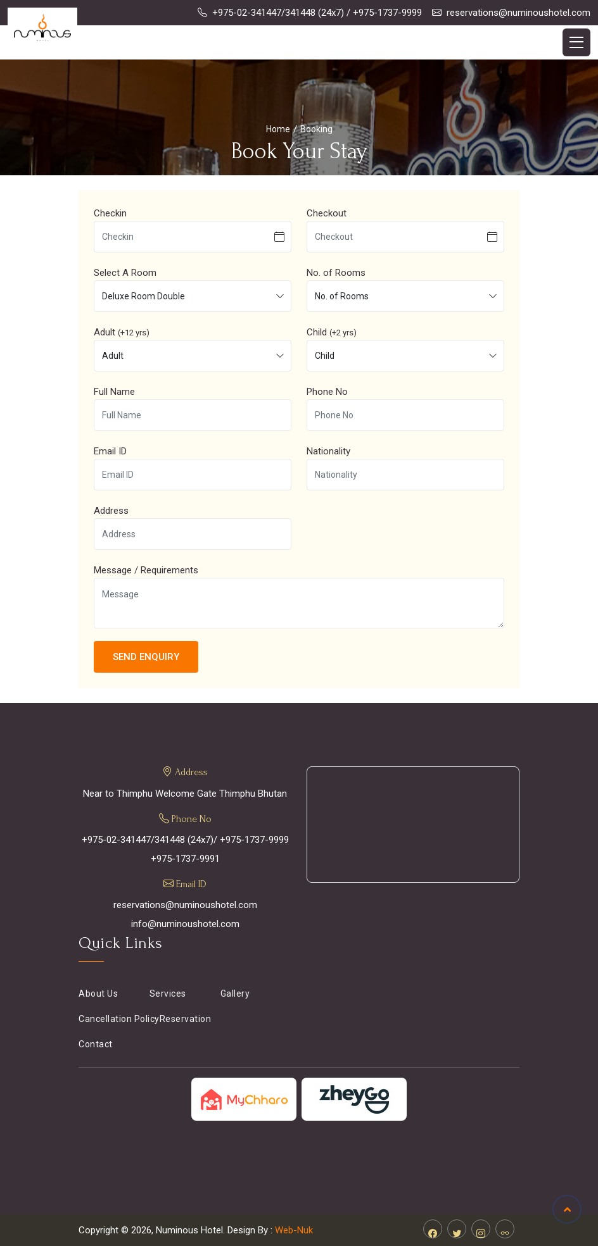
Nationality (328, 451)
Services (168, 993)
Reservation (186, 1019)
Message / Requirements (146, 570)
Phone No (327, 391)
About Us (98, 993)
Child (332, 332)
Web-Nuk (294, 1230)
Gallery (235, 993)
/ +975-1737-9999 (384, 12)
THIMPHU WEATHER (413, 824)
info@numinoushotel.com (185, 924)
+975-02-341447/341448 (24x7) (278, 12)
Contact (96, 1044)
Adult (122, 332)
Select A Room (125, 272)
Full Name (114, 391)
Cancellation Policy (119, 1019)
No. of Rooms (336, 272)
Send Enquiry (146, 657)
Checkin (110, 213)
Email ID (110, 451)
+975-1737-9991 (185, 858)
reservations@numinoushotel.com (518, 12)
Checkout (327, 213)
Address (111, 510)
